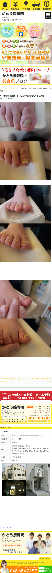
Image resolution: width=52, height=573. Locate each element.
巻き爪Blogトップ (11, 88)
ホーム (2, 88)
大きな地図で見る (5, 527)
